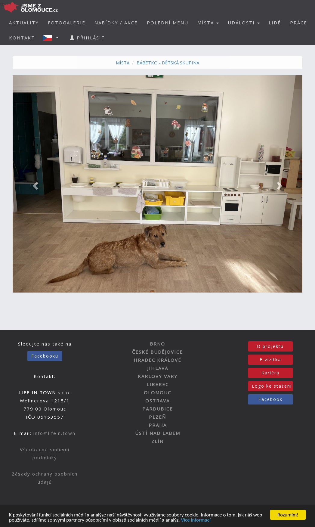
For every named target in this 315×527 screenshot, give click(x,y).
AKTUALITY (24, 23)
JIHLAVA (157, 368)
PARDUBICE (157, 409)
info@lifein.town (54, 433)
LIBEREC (158, 384)
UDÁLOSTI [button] (244, 23)
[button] (52, 37)
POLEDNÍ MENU (167, 23)
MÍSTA (122, 63)
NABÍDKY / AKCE (116, 23)
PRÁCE (298, 23)
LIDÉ (275, 23)
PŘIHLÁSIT (87, 38)
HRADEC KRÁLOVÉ (157, 360)
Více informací (195, 521)
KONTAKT (22, 38)
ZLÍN (157, 441)
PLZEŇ (157, 417)
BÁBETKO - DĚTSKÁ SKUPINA (168, 63)
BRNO (157, 344)
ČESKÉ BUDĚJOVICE (157, 352)
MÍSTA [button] (208, 23)
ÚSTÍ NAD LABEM (157, 433)
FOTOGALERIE (66, 23)
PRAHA (158, 425)
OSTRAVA (157, 401)
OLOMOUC (157, 392)
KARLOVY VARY (158, 376)
